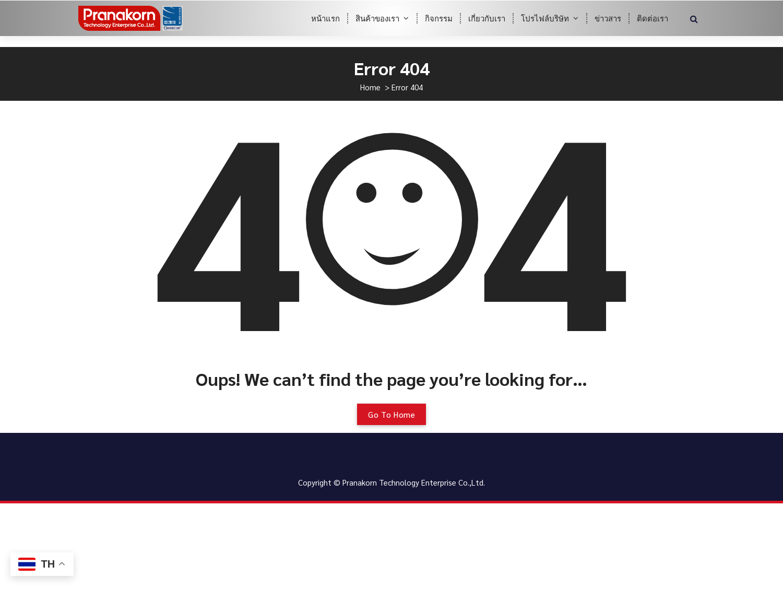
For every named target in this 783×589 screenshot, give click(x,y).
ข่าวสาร (608, 18)
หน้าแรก (325, 18)
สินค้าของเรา (377, 18)
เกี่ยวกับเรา (486, 18)
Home (370, 87)
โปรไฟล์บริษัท (545, 18)
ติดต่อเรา (652, 18)
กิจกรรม (439, 18)
